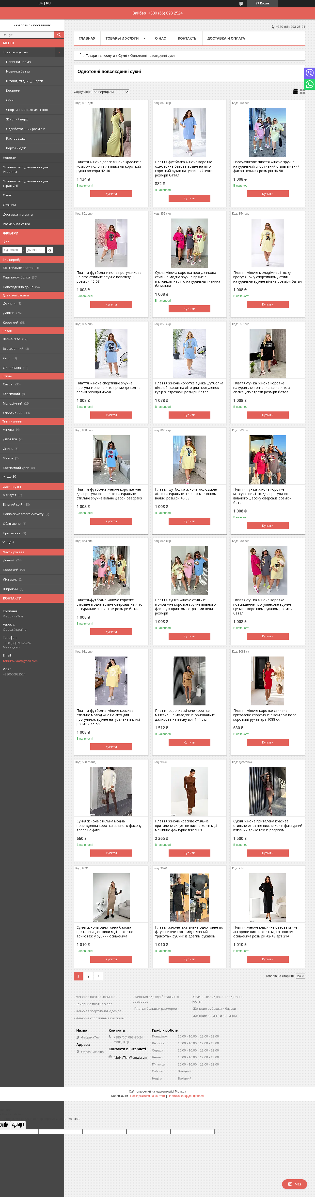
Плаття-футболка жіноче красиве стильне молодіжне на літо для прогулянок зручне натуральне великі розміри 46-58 (108, 717)
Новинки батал (18, 71)
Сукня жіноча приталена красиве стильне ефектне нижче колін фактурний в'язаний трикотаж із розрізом (267, 825)
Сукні (10, 100)
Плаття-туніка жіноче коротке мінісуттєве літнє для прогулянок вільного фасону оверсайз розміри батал (262, 496)
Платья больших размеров (155, 1008)
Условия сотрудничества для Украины (25, 169)
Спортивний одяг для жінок (27, 109)
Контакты (187, 38)
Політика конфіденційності (186, 1096)
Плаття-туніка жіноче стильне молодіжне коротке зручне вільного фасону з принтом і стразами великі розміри (185, 606)
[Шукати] (59, 35)
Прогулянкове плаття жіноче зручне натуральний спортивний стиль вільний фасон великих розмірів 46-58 (266, 166)
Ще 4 (10, 542)
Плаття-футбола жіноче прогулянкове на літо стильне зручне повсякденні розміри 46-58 (109, 277)
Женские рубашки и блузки (214, 1008)
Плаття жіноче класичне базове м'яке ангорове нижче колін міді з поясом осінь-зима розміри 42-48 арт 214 (265, 931)
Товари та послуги (100, 56)
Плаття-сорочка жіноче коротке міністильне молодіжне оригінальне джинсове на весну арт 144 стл (185, 715)
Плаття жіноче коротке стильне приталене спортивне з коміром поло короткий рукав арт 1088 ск (265, 715)
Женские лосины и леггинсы (215, 1015)
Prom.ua (180, 1091)
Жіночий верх (17, 119)
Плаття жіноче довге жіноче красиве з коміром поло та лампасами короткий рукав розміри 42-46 (109, 166)
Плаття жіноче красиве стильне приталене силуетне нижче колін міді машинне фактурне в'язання (186, 825)
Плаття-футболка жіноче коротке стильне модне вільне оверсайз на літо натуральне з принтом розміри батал (109, 604)
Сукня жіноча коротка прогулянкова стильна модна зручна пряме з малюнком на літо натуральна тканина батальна (187, 279)
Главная (87, 38)
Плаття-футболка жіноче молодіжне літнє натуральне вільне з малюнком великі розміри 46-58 (186, 493)
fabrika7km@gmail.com (20, 661)
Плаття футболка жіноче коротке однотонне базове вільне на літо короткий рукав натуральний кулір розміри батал (184, 168)
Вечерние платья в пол (94, 1004)
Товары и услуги (15, 52)
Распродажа (16, 138)
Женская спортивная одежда (98, 1011)
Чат (294, 1184)
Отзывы (9, 205)
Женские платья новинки (95, 996)
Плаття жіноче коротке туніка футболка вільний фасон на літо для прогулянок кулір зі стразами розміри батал (189, 387)
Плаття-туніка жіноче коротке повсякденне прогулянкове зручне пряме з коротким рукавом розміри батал (263, 606)
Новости (9, 157)
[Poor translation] (18, 1125)
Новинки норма (18, 61)
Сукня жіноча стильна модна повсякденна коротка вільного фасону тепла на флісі (109, 825)
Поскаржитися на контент (147, 1096)
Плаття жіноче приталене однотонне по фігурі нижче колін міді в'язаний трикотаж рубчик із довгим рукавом (189, 931)
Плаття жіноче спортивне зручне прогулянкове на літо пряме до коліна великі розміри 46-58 (109, 387)
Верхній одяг (16, 148)
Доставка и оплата (18, 214)
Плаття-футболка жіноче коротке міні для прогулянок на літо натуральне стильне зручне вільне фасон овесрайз (109, 493)
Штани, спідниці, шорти (24, 81)
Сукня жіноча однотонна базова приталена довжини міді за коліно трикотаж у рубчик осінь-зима (105, 931)
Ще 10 (11, 476)
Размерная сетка (16, 224)
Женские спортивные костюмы (100, 1018)
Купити (111, 193)
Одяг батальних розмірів (25, 129)
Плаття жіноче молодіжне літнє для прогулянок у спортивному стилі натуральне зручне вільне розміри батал (267, 277)
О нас (7, 195)
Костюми (13, 90)
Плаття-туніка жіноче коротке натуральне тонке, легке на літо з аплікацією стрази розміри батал (261, 387)
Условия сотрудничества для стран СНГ (25, 183)
